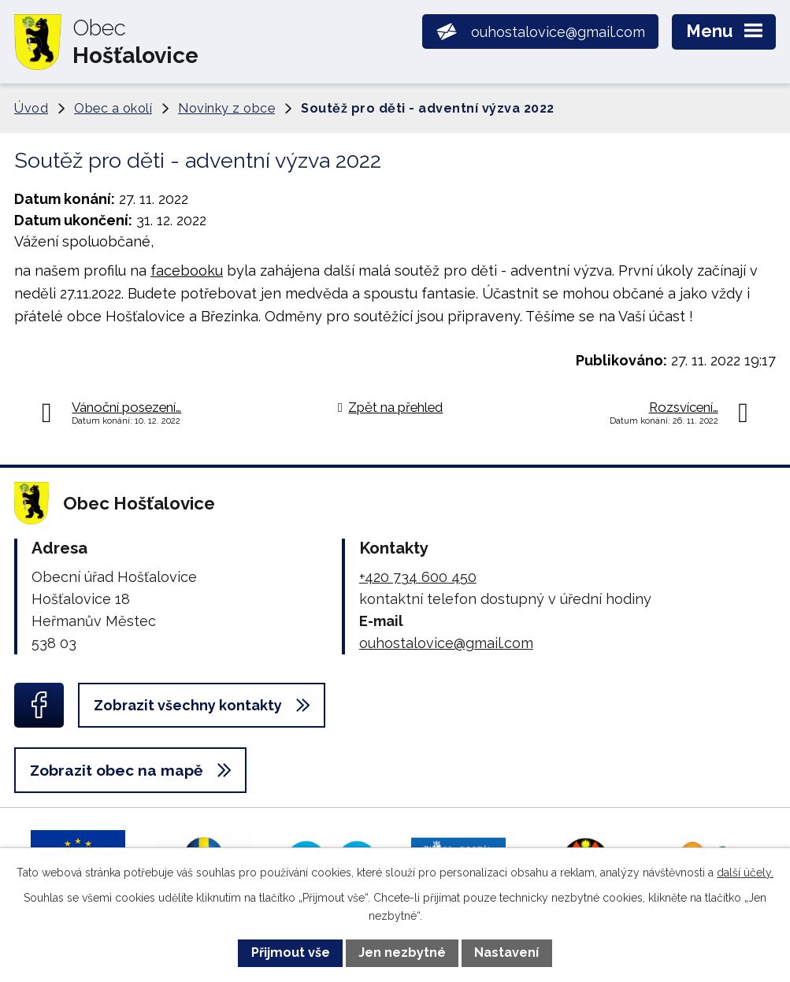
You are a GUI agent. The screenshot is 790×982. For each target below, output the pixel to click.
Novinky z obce (226, 108)
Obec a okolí (113, 108)
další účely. (745, 872)
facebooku (186, 270)
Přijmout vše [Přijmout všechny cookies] (290, 952)
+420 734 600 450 (418, 577)
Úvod (31, 108)
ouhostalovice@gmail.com (446, 643)
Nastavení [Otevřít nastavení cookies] (506, 952)
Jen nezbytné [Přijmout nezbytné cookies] (402, 952)
